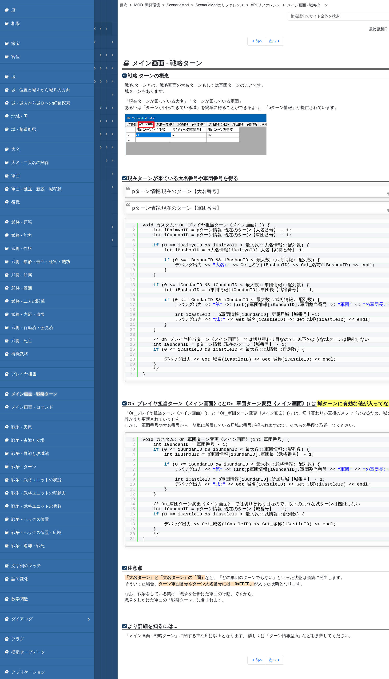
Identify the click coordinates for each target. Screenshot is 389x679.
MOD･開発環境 (147, 5)
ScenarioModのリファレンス (219, 5)
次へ (275, 41)
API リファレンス (265, 5)
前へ (256, 41)
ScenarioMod (178, 5)
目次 (123, 5)
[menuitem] (47, 10)
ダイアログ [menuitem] (49, 619)
